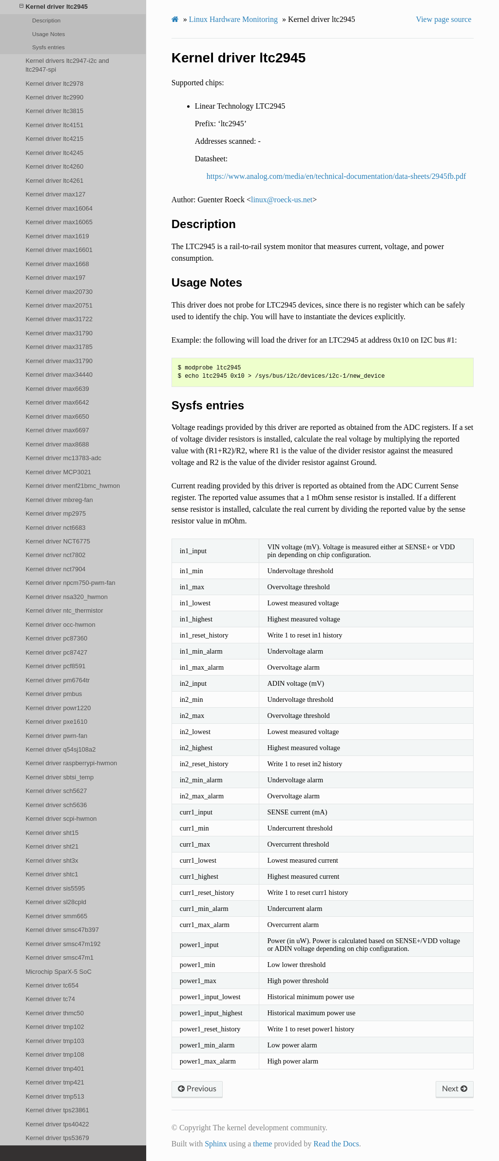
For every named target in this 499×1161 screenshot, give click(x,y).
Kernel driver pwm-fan (56, 735)
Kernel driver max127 (55, 194)
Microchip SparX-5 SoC (58, 971)
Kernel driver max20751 (59, 305)
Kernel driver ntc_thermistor (64, 610)
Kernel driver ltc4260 (54, 166)
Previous (197, 1089)
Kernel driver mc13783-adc (63, 458)
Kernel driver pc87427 (56, 652)
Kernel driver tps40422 (57, 1124)
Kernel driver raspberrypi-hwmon (71, 763)
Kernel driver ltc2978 (54, 83)
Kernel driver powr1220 (58, 708)
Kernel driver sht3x (51, 860)
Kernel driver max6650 (57, 416)
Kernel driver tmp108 (54, 1054)
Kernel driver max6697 (57, 430)
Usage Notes (48, 34)
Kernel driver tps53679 (57, 1138)
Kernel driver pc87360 (56, 638)
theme (262, 1144)
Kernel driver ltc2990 (54, 97)
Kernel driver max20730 (59, 291)
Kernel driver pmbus (53, 693)
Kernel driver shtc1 (51, 874)
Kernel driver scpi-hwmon (60, 818)
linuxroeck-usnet (281, 199)
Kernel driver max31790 (59, 333)
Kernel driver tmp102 (54, 1026)
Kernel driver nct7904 (55, 569)
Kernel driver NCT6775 (57, 541)
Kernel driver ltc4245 (54, 152)
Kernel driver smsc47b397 (61, 929)
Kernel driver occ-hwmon (60, 624)
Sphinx (216, 1144)
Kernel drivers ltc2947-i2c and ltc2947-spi (67, 65)
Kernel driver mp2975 (55, 513)
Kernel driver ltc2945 (53, 6)
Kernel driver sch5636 (56, 805)
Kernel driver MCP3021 (58, 472)
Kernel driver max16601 (59, 249)
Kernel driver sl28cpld (55, 902)
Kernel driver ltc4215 (54, 138)
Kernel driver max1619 (57, 236)
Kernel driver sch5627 (56, 790)
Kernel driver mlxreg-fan (59, 499)
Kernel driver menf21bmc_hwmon (72, 485)
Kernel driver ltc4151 (54, 125)
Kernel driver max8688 (57, 444)
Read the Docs (336, 1144)
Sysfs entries (48, 47)
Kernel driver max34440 (59, 374)
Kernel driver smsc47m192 (62, 944)
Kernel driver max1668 (57, 264)
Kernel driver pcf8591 (55, 666)
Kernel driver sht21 (51, 846)
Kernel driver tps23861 (57, 1110)
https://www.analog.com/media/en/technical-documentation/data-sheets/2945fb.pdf (336, 176)
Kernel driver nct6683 (55, 527)
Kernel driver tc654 (51, 985)
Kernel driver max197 (55, 277)
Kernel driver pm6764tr (57, 680)
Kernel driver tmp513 (54, 1096)
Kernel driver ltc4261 (54, 180)
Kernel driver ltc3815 (54, 111)
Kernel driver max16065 (59, 222)
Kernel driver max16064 (59, 208)
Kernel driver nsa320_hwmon (66, 596)
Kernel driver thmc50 (54, 1013)
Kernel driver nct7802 (55, 555)
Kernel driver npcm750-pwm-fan (70, 582)
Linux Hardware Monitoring (233, 19)
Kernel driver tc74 (50, 999)
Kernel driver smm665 (56, 916)
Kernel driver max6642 (57, 402)
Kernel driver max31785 (59, 346)
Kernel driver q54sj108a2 (60, 749)
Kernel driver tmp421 (54, 1082)
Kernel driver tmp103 (54, 1041)
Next (454, 1089)
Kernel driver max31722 (59, 319)
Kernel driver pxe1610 (56, 721)
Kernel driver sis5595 (55, 888)
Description (46, 20)
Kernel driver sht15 (51, 832)
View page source (444, 19)
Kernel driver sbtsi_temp (59, 777)
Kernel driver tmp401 (54, 1068)
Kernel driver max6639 (57, 388)
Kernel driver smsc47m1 (59, 957)
